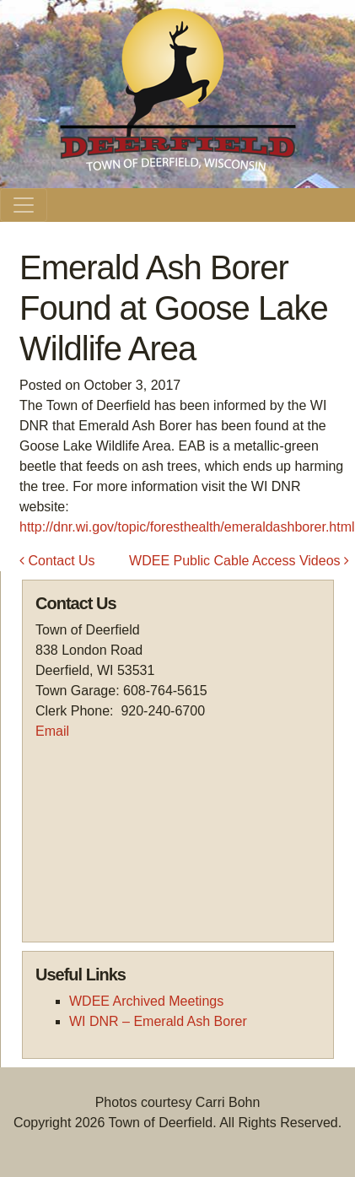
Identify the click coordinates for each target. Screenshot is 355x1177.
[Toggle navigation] (23, 205)
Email (52, 731)
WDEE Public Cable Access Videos (239, 560)
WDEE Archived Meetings (146, 1001)
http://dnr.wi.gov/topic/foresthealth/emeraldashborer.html (187, 527)
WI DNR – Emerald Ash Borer (158, 1021)
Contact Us (57, 560)
